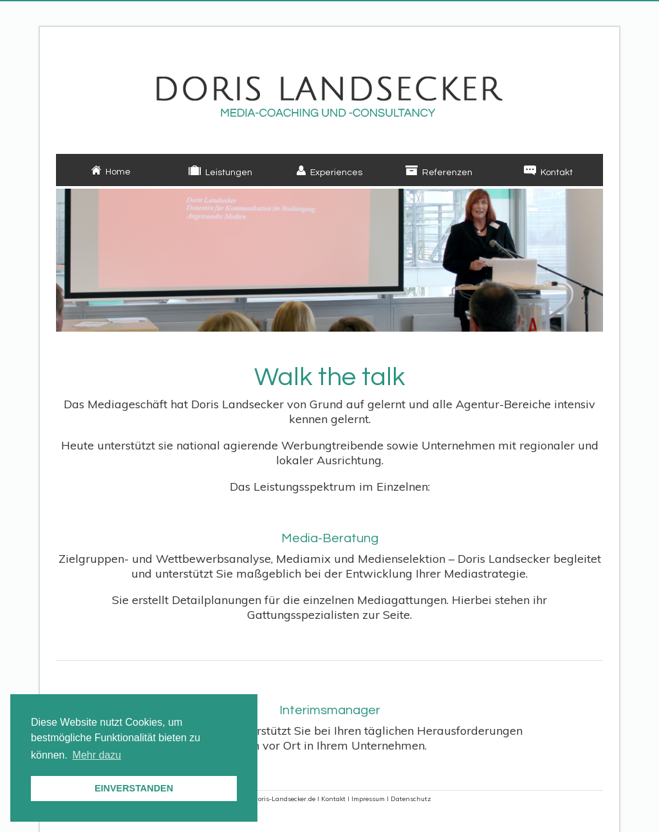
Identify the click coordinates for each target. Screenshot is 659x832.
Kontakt (333, 799)
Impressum (368, 799)
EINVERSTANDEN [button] (134, 788)
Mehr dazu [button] (97, 755)
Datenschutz (411, 799)
